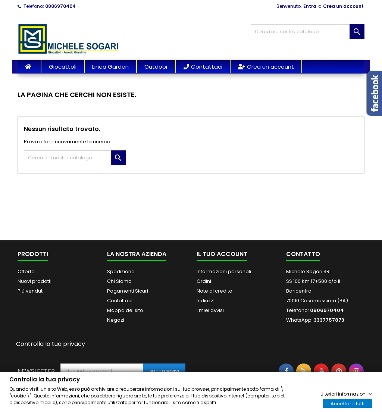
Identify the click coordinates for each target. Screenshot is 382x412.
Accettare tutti (347, 403)
